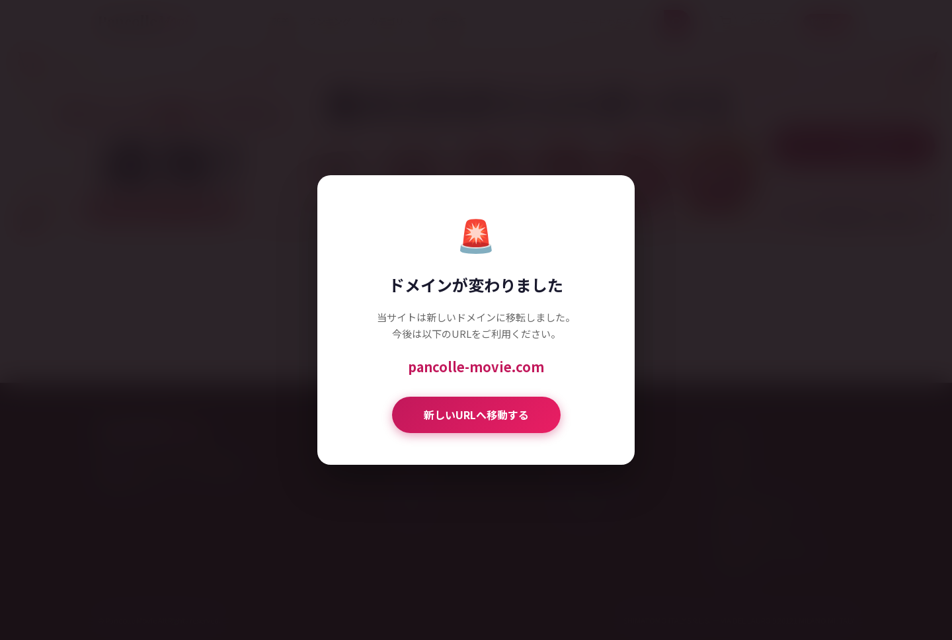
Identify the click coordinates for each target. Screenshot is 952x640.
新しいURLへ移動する (476, 414)
